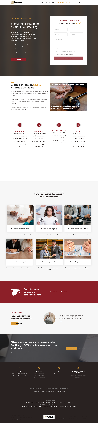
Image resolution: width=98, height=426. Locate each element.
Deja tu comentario (16, 326)
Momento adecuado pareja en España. (19, 46)
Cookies (85, 418)
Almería (35, 394)
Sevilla (63, 394)
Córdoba (43, 394)
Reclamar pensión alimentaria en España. (20, 44)
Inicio (42, 2)
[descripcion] (68, 41)
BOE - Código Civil (61, 405)
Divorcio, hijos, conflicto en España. (19, 52)
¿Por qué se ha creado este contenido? (48, 409)
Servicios (85, 420)
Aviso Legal (74, 418)
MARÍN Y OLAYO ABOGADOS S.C (19, 376)
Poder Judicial (69, 405)
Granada (48, 394)
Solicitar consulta (18, 59)
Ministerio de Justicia (50, 405)
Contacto (80, 2)
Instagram (20, 378)
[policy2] (54, 51)
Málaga (59, 394)
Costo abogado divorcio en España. (19, 54)
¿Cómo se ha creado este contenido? (67, 409)
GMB (25, 378)
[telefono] (61, 34)
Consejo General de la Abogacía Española (34, 405)
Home (69, 418)
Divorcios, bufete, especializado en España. (21, 48)
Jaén (55, 394)
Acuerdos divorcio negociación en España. (21, 50)
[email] (76, 29)
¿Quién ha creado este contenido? (30, 409)
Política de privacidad (68, 54)
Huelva (52, 394)
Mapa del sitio (78, 420)
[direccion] (76, 34)
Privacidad (80, 418)
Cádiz (39, 394)
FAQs (74, 2)
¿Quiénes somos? (50, 2)
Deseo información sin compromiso (75, 351)
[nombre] (61, 29)
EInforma (15, 378)
